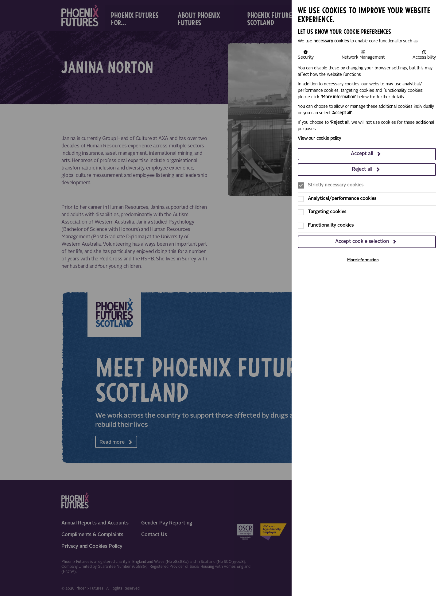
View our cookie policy (319, 138)
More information (362, 260)
